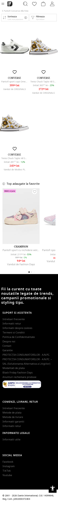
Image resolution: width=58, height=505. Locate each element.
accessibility (52, 488)
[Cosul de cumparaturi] (43, 4)
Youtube (7, 475)
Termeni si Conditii (13, 332)
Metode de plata (11, 412)
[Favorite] (34, 4)
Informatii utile (11, 439)
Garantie (7, 350)
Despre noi (8, 341)
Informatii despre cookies (17, 328)
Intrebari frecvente (13, 319)
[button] (14, 17)
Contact (6, 345)
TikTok (6, 470)
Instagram (8, 466)
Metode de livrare (12, 417)
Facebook (7, 461)
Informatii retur (11, 323)
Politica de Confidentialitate (18, 337)
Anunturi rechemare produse (19, 377)
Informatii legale (16, 433)
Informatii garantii (13, 421)
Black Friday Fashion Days (17, 372)
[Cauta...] (25, 4)
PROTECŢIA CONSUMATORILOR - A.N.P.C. (26, 354)
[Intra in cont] (52, 4)
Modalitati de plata (13, 368)
